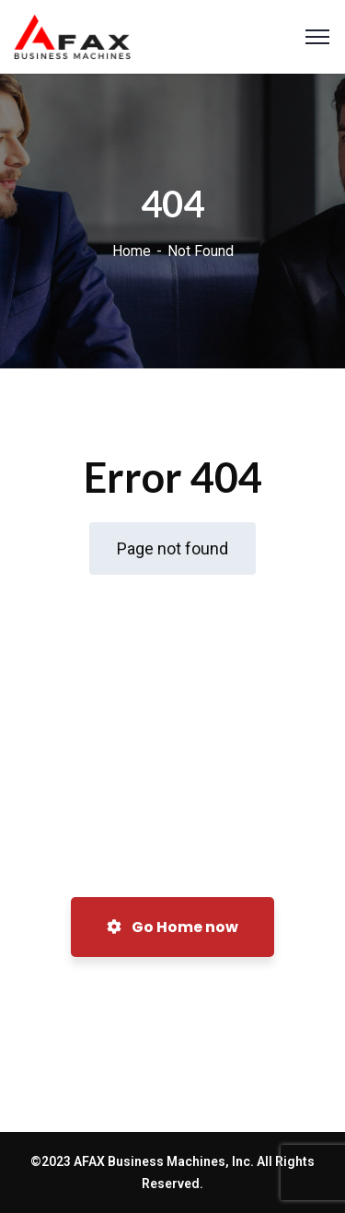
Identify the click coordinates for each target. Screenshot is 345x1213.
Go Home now (172, 927)
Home (131, 251)
